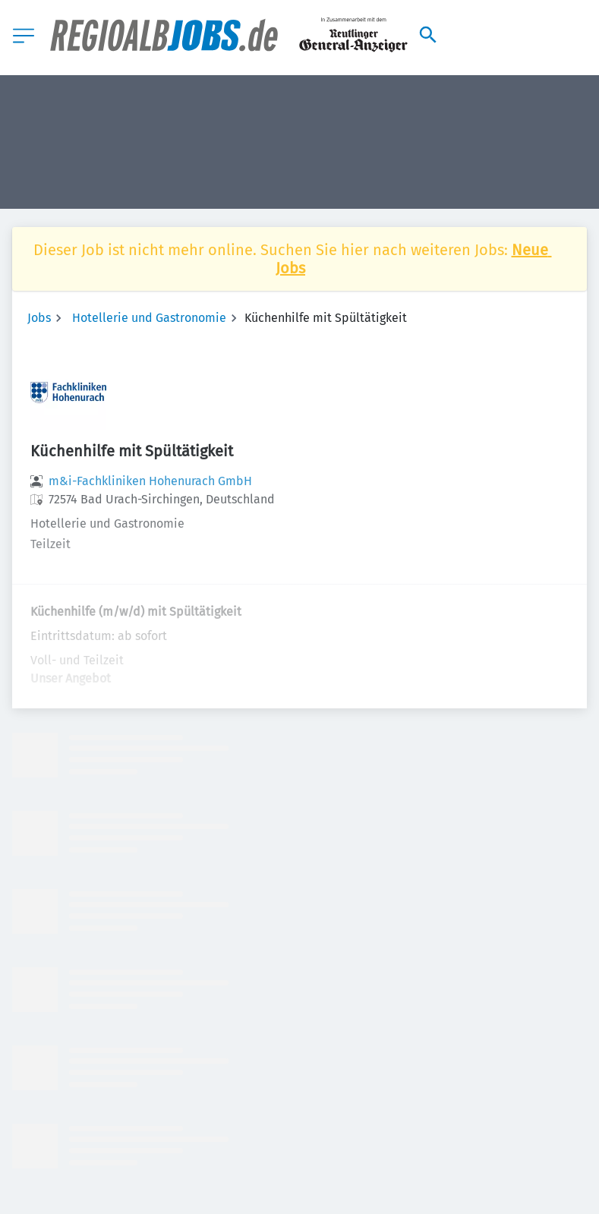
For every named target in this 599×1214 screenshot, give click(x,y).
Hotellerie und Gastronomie (149, 318)
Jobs (39, 318)
